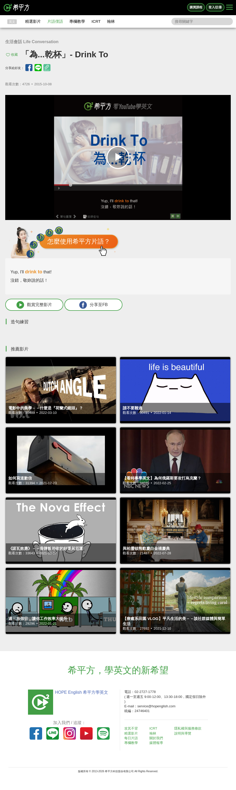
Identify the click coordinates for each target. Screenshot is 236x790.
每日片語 (131, 738)
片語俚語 (55, 21)
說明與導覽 (182, 733)
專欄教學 (77, 21)
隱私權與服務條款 (187, 728)
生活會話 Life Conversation (32, 42)
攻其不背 (131, 728)
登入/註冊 (215, 7)
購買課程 (196, 7)
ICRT (96, 21)
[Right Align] (229, 7)
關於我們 (156, 738)
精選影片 (33, 21)
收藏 (14, 55)
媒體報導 (156, 743)
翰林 (111, 21)
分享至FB (93, 305)
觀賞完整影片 (34, 305)
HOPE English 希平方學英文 (81, 692)
